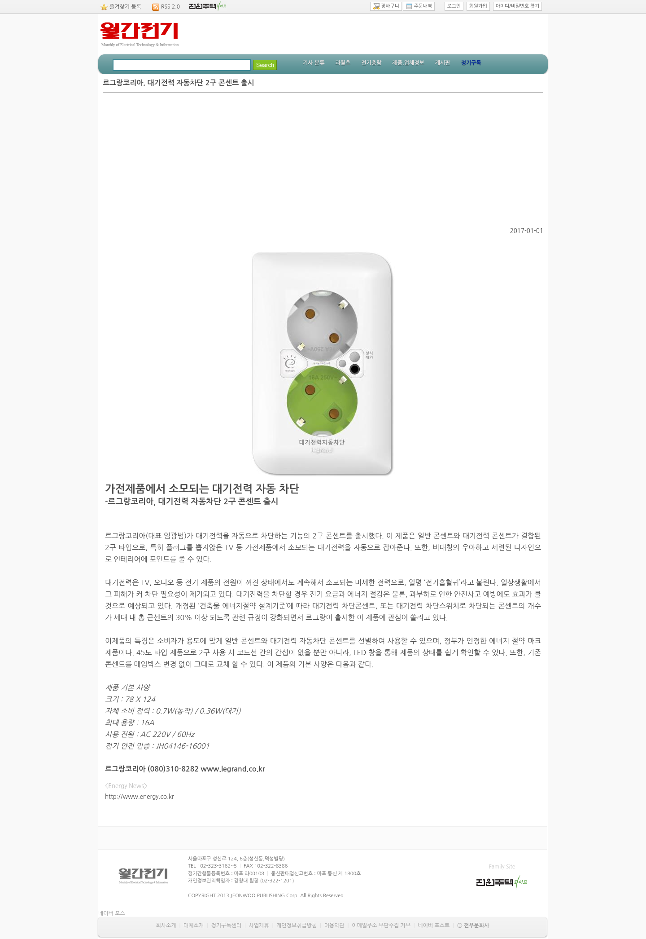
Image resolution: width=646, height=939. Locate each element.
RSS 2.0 (170, 6)
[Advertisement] (323, 160)
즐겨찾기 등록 (125, 6)
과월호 (342, 63)
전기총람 (371, 63)
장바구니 (386, 6)
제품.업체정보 (408, 63)
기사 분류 (313, 63)
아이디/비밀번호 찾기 (517, 6)
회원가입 (478, 6)
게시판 (442, 63)
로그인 (454, 6)
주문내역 (419, 6)
